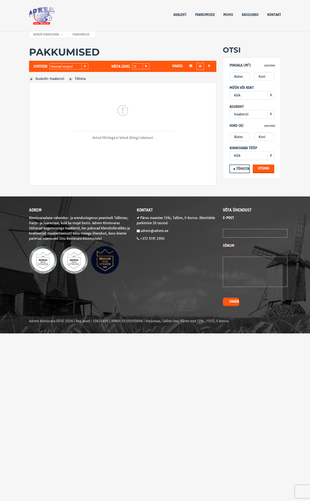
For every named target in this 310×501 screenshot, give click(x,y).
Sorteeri (40, 66)
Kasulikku (250, 15)
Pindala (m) (240, 65)
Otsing (263, 168)
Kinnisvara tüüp (243, 148)
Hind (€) (236, 126)
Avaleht (179, 15)
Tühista (242, 169)
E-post (228, 218)
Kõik (237, 95)
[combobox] (69, 66)
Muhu (228, 15)
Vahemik (269, 65)
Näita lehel (120, 66)
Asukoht (236, 107)
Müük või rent (241, 88)
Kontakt (274, 15)
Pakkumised (205, 15)
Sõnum (228, 246)
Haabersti (241, 114)
